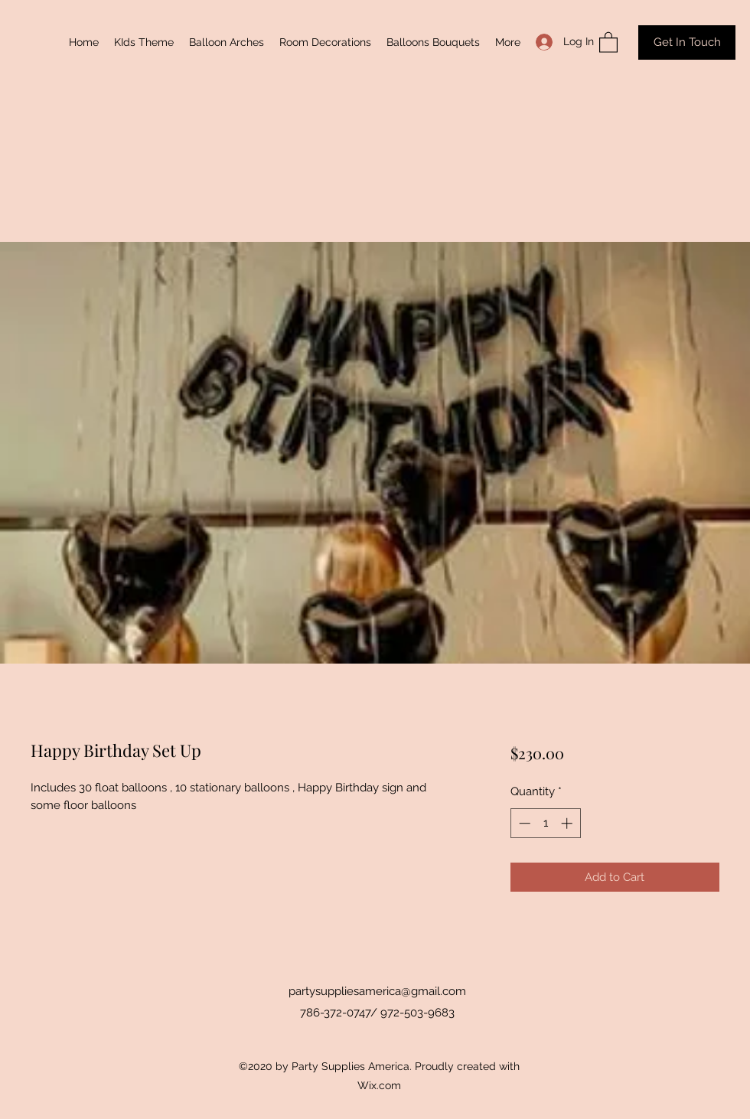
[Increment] (568, 823)
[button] (608, 42)
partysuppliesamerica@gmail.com (377, 991)
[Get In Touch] (686, 42)
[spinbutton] (545, 823)
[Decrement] (523, 823)
